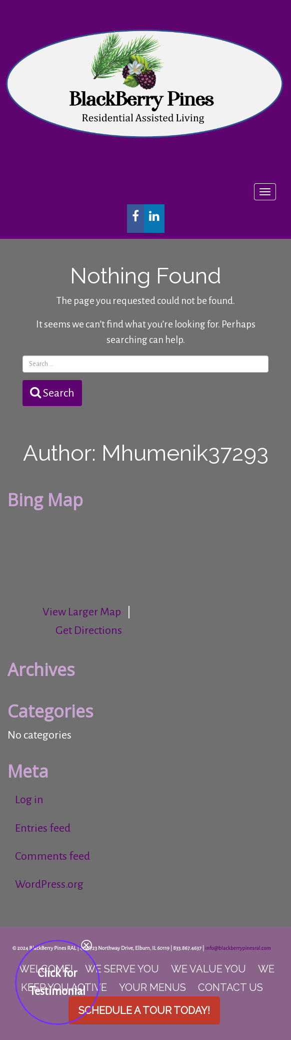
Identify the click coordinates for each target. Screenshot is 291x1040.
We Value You (208, 969)
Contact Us (230, 987)
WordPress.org (49, 884)
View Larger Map (81, 612)
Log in (29, 800)
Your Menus (152, 987)
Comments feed (52, 856)
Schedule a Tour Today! (144, 1010)
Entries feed (42, 828)
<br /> (83, 551)
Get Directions (89, 630)
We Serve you (122, 969)
